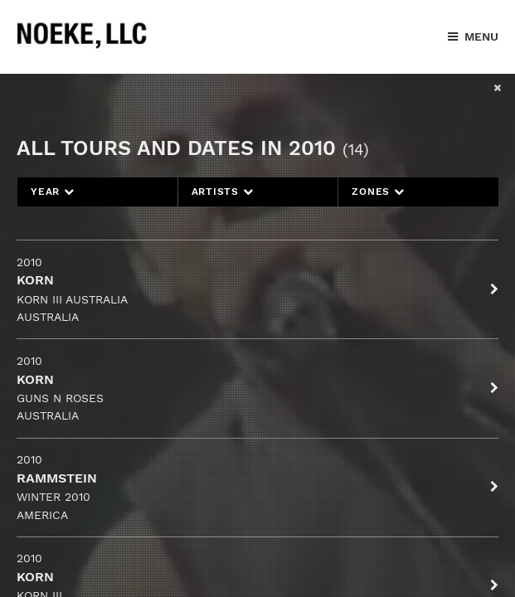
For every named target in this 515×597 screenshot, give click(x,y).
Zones (378, 191)
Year (53, 191)
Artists (223, 191)
